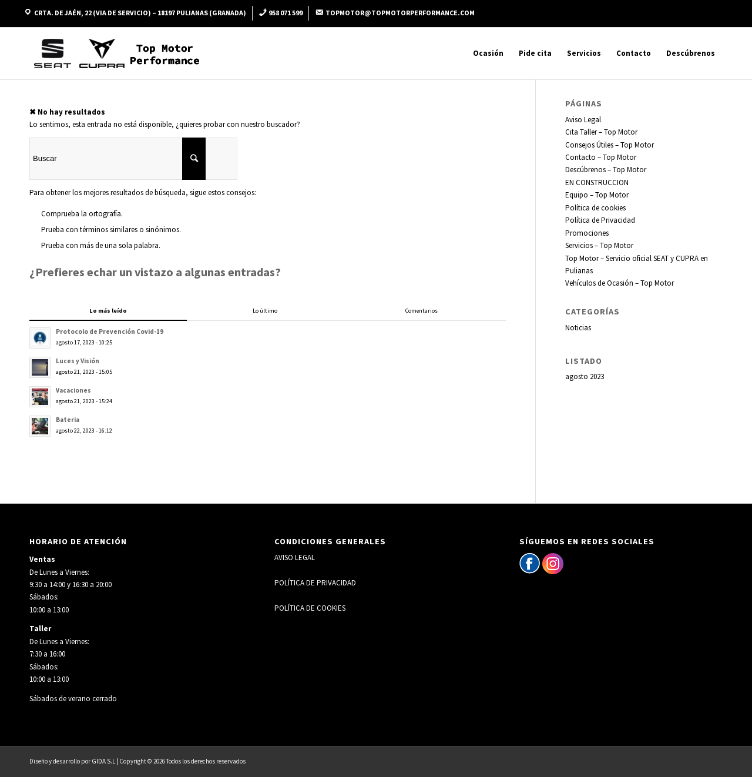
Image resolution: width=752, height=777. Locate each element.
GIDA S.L (103, 761)
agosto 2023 (584, 376)
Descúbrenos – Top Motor (605, 170)
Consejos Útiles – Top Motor (609, 145)
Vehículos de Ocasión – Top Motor (619, 283)
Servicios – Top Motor (599, 245)
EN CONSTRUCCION (597, 182)
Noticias (578, 328)
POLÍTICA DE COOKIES (309, 608)
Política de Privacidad (600, 220)
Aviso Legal (583, 120)
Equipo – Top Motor (597, 195)
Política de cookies (595, 208)
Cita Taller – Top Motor (601, 132)
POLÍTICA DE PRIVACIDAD (315, 583)
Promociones (587, 233)
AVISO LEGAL (294, 557)
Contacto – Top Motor (600, 157)
